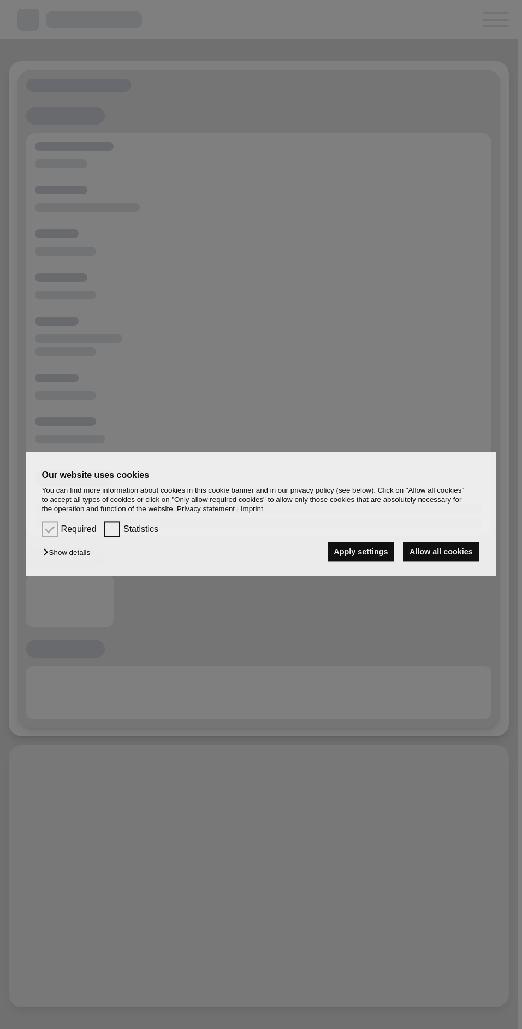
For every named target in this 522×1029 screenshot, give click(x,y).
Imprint (252, 509)
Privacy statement (206, 509)
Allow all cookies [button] (441, 551)
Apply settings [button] (361, 551)
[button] (69, 552)
